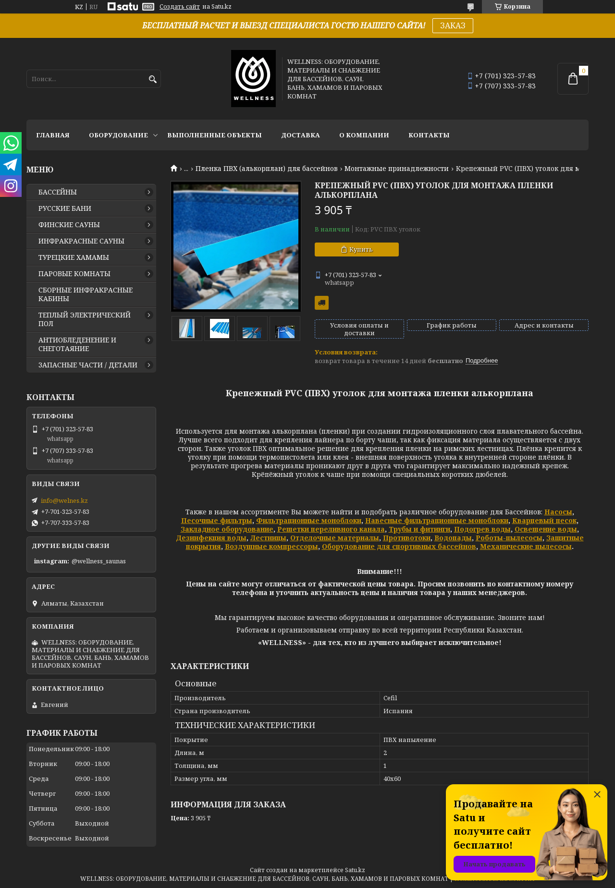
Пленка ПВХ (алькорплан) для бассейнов (267, 168)
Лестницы (268, 537)
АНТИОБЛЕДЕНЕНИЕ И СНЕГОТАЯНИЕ (77, 344)
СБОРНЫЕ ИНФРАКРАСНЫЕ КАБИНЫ (85, 294)
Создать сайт (180, 6)
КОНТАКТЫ (429, 135)
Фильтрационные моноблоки (308, 520)
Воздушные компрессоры (271, 546)
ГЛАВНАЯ (53, 135)
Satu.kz (355, 870)
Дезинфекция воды (211, 537)
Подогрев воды (482, 529)
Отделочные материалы (334, 537)
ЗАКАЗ (453, 25)
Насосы (558, 511)
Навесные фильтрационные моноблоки (436, 520)
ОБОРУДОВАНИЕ (118, 135)
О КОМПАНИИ (364, 135)
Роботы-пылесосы (509, 537)
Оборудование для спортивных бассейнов (399, 546)
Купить (361, 249)
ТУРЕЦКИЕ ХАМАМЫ (73, 257)
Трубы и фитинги (419, 529)
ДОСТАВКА (300, 135)
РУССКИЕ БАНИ (64, 208)
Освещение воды (546, 529)
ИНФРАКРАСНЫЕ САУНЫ (81, 241)
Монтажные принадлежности (396, 168)
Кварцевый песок (544, 520)
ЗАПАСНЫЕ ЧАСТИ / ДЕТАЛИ (87, 365)
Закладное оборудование (227, 529)
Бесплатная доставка (322, 303)
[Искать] (152, 79)
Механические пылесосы (526, 546)
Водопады (453, 537)
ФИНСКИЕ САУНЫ (69, 224)
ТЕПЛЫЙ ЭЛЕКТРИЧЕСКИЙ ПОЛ (84, 319)
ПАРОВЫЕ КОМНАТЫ (74, 273)
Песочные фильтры (216, 520)
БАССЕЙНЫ (57, 192)
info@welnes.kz (64, 500)
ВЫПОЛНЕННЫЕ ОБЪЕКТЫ (214, 135)
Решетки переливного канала (331, 529)
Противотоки (406, 537)
